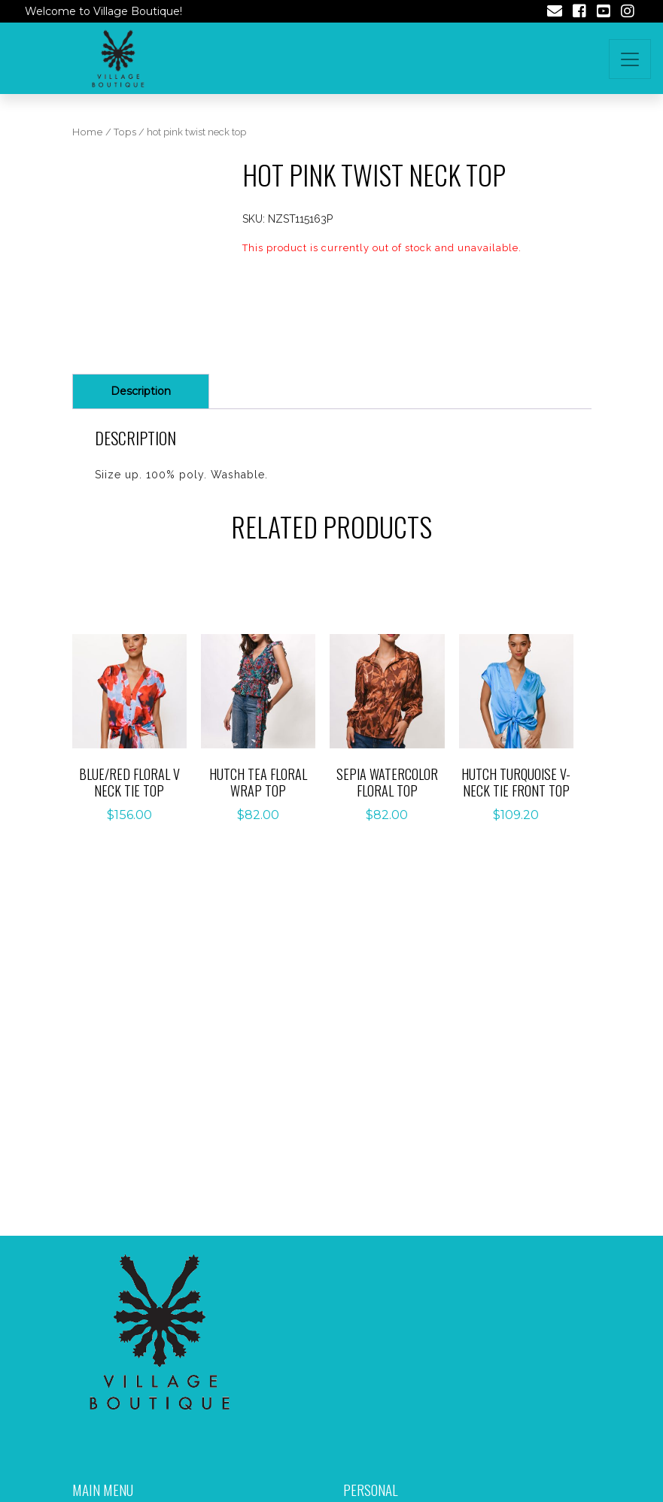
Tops (125, 132)
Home (87, 132)
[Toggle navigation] (630, 59)
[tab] (140, 391)
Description (141, 391)
